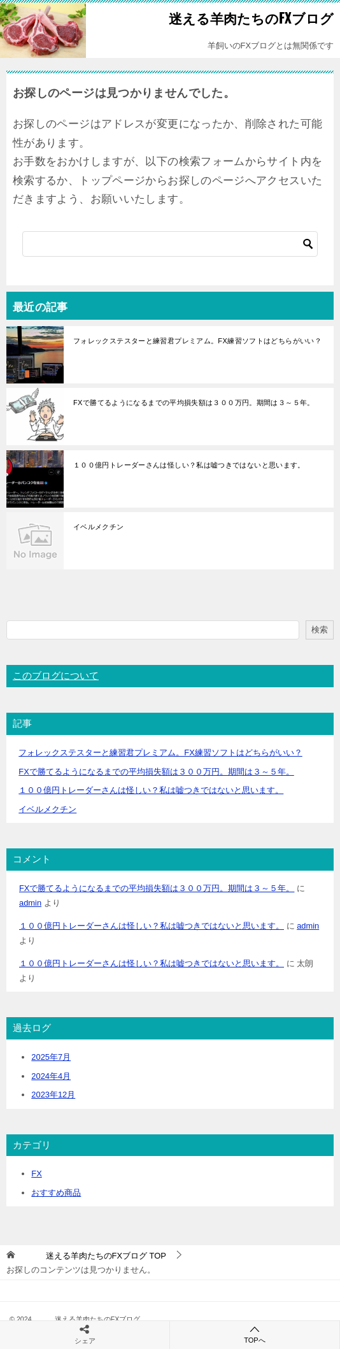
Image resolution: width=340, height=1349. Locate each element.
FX (36, 1173)
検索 (319, 629)
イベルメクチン (98, 527)
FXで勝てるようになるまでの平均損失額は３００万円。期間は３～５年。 (194, 402)
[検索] (170, 244)
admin (30, 903)
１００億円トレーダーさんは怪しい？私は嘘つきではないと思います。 (189, 465)
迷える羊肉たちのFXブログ (231, 17)
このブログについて (56, 676)
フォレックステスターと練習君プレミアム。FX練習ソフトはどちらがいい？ (197, 341)
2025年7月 (51, 1057)
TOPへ (254, 1334)
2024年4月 (51, 1076)
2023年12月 (53, 1094)
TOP (93, 1255)
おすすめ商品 (56, 1192)
